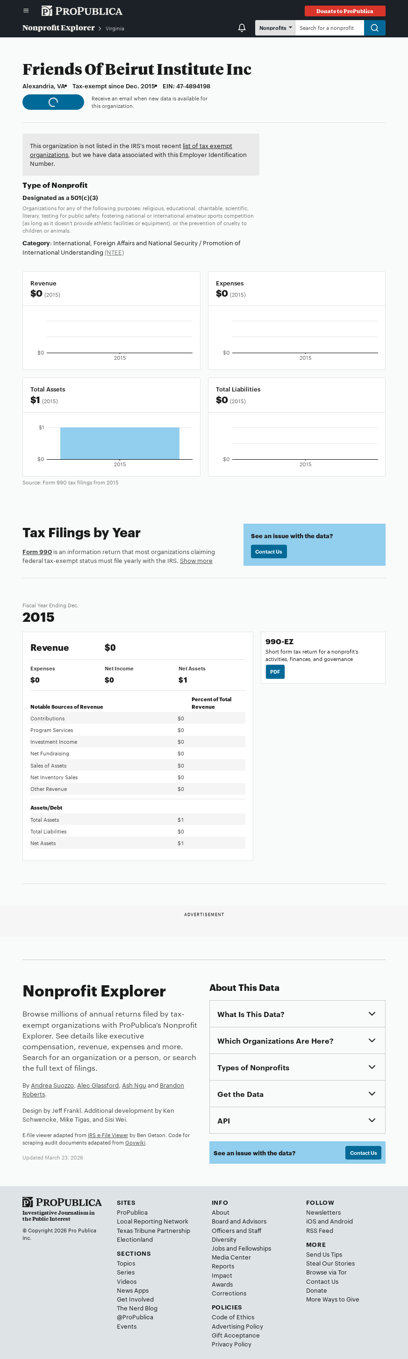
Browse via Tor (326, 1271)
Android (341, 1221)
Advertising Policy (237, 1326)
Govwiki (135, 1142)
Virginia (115, 28)
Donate (316, 1290)
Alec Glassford (98, 1085)
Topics (126, 1263)
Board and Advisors (239, 1221)
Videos (126, 1281)
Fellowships (254, 1248)
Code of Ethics (233, 1316)
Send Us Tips (324, 1254)
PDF (275, 671)
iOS (311, 1221)
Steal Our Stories (330, 1263)
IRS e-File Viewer (108, 1134)
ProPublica (132, 1212)
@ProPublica (135, 1316)
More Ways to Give (332, 1299)
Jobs (218, 1248)
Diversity (224, 1239)
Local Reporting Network (152, 1221)
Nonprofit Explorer (58, 27)
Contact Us (268, 551)
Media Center (231, 1256)
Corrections (229, 1292)
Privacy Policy (231, 1343)
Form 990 (37, 551)
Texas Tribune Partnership (153, 1230)
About (220, 1212)
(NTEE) (114, 252)
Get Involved (135, 1299)
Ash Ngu (134, 1085)
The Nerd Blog (137, 1307)
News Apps (133, 1290)
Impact (222, 1275)
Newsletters (323, 1212)
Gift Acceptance (236, 1335)
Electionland (135, 1239)
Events (126, 1326)
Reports (223, 1265)
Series (126, 1271)
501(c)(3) (84, 197)
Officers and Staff (236, 1230)
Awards (222, 1284)
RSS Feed (319, 1230)
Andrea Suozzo (52, 1085)
